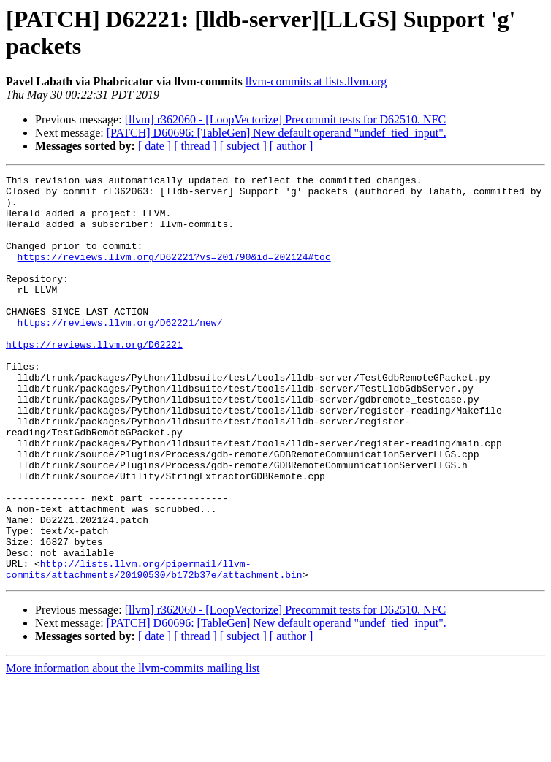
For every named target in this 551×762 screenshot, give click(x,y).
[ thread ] (195, 146)
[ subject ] (243, 146)
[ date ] (154, 146)
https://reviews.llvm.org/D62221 (94, 379)
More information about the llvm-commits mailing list (133, 749)
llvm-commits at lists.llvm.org (316, 81)
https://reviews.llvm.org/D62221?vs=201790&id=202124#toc (174, 274)
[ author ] (292, 146)
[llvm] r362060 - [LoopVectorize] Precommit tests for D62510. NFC (285, 119)
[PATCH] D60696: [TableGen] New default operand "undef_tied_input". (276, 132)
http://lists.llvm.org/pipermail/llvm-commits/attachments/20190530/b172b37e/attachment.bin (154, 649)
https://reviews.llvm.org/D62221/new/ (120, 352)
